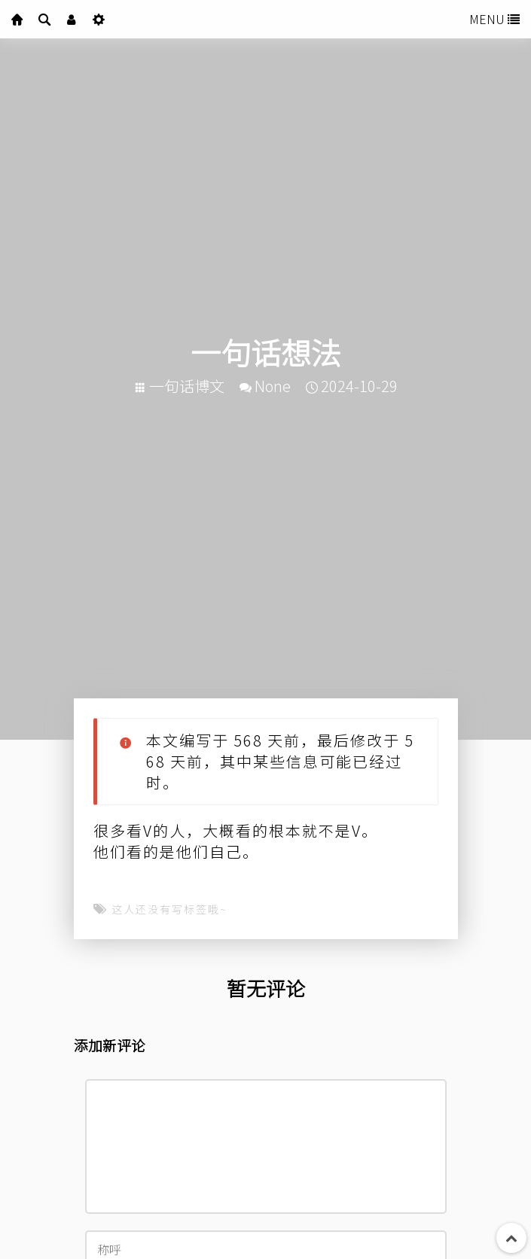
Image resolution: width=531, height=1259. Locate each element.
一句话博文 (186, 386)
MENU (494, 19)
